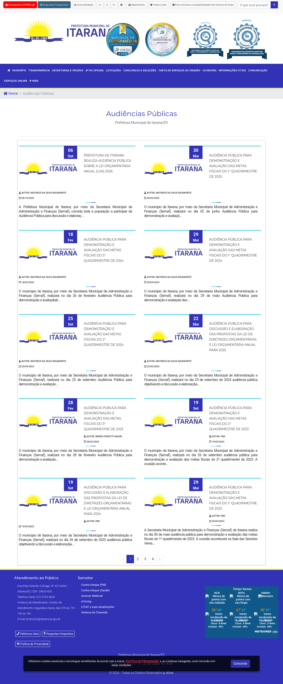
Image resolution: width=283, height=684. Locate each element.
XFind (169, 673)
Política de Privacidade (33, 644)
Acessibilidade (84, 5)
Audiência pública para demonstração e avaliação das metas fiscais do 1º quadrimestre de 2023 (233, 498)
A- (100, 5)
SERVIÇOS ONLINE (15, 80)
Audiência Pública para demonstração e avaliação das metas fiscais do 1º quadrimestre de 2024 (233, 250)
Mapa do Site (136, 5)
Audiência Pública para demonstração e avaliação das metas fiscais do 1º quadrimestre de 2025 (233, 166)
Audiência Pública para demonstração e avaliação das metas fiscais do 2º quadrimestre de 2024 (105, 334)
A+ (114, 5)
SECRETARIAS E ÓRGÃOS (67, 70)
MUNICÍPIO (19, 70)
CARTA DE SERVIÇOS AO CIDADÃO (179, 70)
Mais (33, 80)
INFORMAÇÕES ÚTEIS (232, 70)
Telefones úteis (28, 633)
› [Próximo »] (159, 559)
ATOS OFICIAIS (95, 70)
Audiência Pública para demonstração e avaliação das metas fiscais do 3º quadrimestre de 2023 (105, 418)
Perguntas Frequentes (54, 5)
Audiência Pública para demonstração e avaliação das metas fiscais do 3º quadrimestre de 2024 (105, 250)
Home (11, 93)
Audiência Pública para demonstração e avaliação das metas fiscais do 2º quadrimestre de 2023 (230, 418)
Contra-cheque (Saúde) (95, 590)
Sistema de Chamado (94, 612)
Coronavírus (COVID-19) (20, 5)
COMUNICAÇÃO (257, 70)
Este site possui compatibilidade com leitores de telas (203, 5)
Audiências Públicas (141, 113)
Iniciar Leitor (158, 5)
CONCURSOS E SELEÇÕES (139, 70)
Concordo (240, 663)
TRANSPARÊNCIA (39, 70)
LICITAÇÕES (113, 70)
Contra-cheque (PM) (93, 584)
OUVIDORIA (209, 70)
